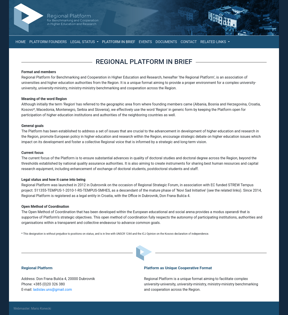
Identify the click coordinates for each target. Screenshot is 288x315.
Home (21, 42)
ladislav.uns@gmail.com (52, 289)
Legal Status (83, 42)
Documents (166, 42)
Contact (189, 42)
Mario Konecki (41, 308)
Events (145, 42)
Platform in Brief (118, 42)
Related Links (213, 42)
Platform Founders (48, 42)
